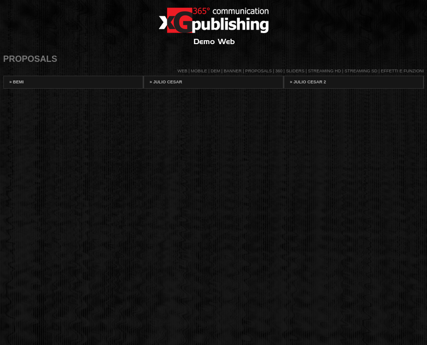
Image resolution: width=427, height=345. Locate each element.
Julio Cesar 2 (308, 82)
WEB (183, 71)
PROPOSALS (258, 71)
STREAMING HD (324, 71)
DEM (215, 71)
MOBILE (199, 71)
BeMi (17, 82)
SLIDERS (295, 71)
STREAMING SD (361, 71)
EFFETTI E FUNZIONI (402, 71)
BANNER (233, 71)
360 (278, 71)
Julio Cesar (166, 82)
